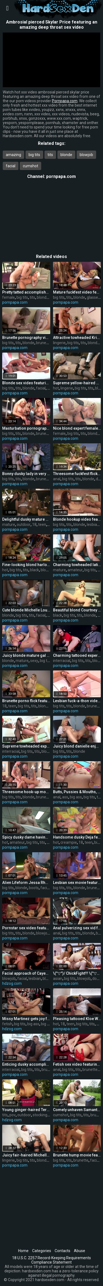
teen (42, 524)
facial (10, 166)
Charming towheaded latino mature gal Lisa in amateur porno (77, 565)
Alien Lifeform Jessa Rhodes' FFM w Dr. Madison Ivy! (26, 882)
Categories (41, 1251)
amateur (75, 570)
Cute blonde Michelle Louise (26, 610)
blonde (66, 155)
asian (57, 978)
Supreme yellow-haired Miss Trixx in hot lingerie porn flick (77, 383)
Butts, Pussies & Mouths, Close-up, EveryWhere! (77, 792)
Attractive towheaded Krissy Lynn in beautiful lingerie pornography (77, 337)
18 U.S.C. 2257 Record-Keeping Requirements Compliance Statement (51, 1260)
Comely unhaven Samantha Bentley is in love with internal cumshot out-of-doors (77, 1110)
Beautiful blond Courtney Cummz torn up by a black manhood (77, 610)
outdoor (23, 524)
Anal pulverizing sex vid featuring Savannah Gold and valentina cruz (77, 928)
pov (12, 1115)
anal (56, 479)
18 (34, 524)
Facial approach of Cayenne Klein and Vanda (26, 973)
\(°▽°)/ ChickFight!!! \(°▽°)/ (77, 973)
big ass (76, 797)
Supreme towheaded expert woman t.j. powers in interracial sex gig (26, 746)
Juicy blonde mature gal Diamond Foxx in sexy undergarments (26, 655)
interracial (61, 660)
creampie (68, 842)
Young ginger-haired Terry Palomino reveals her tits (26, 1110)
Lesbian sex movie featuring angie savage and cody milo (77, 882)
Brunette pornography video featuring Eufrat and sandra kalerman (26, 337)
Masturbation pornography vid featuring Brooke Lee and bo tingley (26, 428)
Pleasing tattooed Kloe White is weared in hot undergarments (77, 1019)
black (34, 570)
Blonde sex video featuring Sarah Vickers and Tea (26, 383)
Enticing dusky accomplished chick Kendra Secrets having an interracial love (26, 1064)
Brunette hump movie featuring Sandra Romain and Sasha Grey (77, 1155)
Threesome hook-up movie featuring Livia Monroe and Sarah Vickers (26, 792)
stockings (41, 1115)
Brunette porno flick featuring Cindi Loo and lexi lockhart (26, 701)
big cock (48, 1024)
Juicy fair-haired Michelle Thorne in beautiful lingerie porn (26, 1155)
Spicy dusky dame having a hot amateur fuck (26, 837)
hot (56, 388)
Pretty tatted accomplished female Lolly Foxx (26, 292)
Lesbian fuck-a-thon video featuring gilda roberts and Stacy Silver (77, 701)
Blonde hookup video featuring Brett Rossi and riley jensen (77, 519)
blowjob (86, 155)
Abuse (79, 1251)
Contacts (62, 1251)
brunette (43, 343)
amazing (13, 155)
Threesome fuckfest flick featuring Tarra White (77, 473)
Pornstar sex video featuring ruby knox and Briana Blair (26, 928)
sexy (34, 660)
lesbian (93, 524)
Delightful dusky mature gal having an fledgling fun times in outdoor (26, 519)
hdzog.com (12, 983)
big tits (34, 155)
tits (50, 155)
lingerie (59, 343)
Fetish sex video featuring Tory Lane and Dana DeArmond (77, 1064)
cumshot (30, 166)
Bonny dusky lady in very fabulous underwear (26, 473)
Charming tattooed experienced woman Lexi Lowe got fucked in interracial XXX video (77, 655)
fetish (7, 1024)
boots (34, 888)
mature (8, 524)
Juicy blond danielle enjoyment (77, 746)
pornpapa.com (61, 176)
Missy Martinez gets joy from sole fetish (26, 1019)
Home (23, 1251)
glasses (93, 297)
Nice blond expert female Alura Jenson (77, 428)
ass (65, 797)
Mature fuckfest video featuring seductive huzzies (77, 292)
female (8, 297)
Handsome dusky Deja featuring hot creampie (77, 837)
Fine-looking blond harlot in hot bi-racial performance (26, 565)
